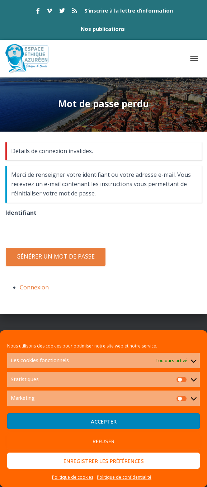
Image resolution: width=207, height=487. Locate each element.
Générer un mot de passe (56, 256)
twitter (62, 12)
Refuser (103, 441)
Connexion (34, 287)
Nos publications (103, 28)
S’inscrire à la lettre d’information (128, 10)
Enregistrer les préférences (103, 460)
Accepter (104, 421)
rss (74, 12)
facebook (38, 12)
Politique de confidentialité (124, 477)
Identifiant (21, 213)
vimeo (49, 12)
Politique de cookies (72, 477)
